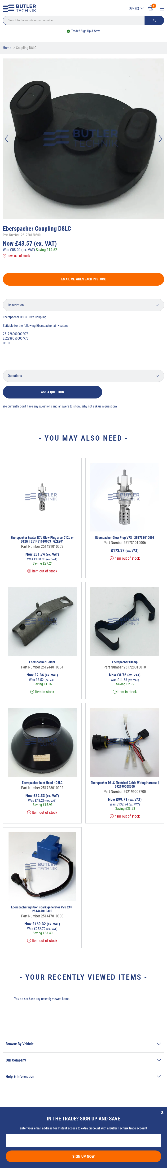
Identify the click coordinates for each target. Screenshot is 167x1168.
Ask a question (52, 392)
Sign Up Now (83, 1156)
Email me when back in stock (83, 279)
